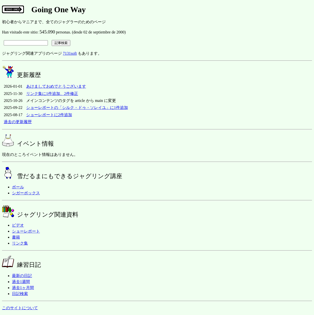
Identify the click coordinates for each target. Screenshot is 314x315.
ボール (18, 187)
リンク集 (20, 243)
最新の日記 (22, 276)
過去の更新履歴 (18, 122)
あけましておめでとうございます (56, 86)
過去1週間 (21, 282)
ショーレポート (26, 231)
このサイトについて (20, 308)
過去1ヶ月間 (23, 288)
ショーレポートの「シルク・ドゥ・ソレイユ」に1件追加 (77, 107)
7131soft (70, 53)
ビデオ (18, 225)
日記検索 (20, 294)
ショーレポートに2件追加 (49, 115)
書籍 (16, 237)
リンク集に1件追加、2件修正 (52, 93)
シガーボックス (26, 193)
